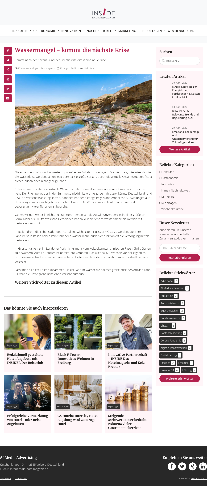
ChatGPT (168, 324)
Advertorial (169, 279)
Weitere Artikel (179, 148)
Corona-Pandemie (173, 339)
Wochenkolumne (182, 29)
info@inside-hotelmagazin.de (29, 467)
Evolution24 (170, 369)
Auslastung (169, 294)
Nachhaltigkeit (100, 29)
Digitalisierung (171, 354)
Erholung (185, 361)
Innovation (71, 29)
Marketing (127, 29)
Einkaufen (19, 29)
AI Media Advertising (175, 287)
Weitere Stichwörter (180, 377)
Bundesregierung (173, 317)
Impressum (5, 476)
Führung (189, 369)
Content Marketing (173, 331)
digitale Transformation (176, 346)
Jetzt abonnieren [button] (179, 256)
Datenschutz (21, 476)
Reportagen (152, 29)
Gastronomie (44, 29)
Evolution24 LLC (199, 476)
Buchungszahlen (172, 309)
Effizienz (168, 361)
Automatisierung (172, 302)
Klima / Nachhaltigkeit (29, 66)
